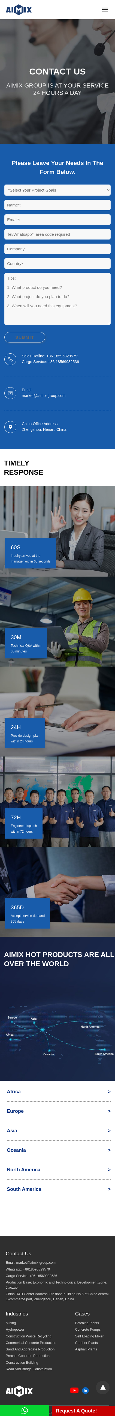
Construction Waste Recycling (29, 1336)
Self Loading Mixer (89, 1336)
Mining (11, 1323)
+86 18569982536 (43, 1276)
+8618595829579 (36, 1269)
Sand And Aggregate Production (30, 1349)
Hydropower (15, 1329)
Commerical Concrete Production (31, 1343)
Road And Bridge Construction (29, 1369)
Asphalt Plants (86, 1349)
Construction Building (22, 1363)
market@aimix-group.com (36, 1263)
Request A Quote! (76, 1411)
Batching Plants (87, 1323)
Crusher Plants (86, 1343)
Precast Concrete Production (28, 1356)
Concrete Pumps (88, 1329)
